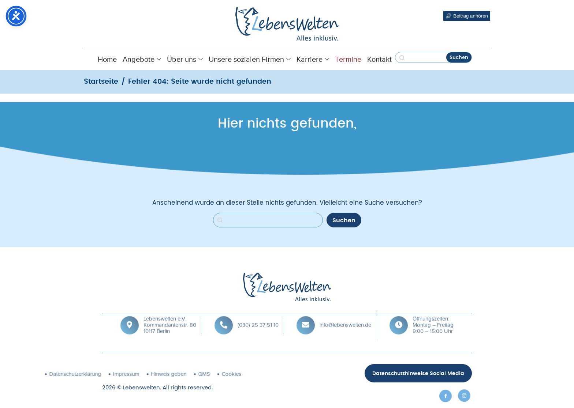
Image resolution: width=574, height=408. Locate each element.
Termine (348, 59)
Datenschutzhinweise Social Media (418, 373)
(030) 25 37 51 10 (258, 314)
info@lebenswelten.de (345, 314)
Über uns (185, 59)
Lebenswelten (141, 387)
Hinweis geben (93, 374)
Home (107, 59)
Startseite (101, 81)
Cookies (156, 374)
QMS (129, 374)
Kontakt (379, 59)
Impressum (51, 374)
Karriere (313, 59)
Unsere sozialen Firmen (250, 59)
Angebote (142, 59)
